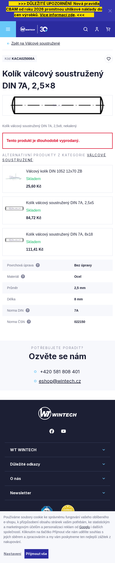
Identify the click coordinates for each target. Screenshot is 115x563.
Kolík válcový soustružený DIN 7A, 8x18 (59, 234)
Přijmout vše (36, 554)
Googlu (84, 527)
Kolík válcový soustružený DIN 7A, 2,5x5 (60, 203)
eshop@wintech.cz (60, 381)
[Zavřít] (110, 11)
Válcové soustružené (35, 43)
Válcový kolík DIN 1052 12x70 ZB (54, 171)
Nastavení (12, 554)
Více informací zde (57, 14)
